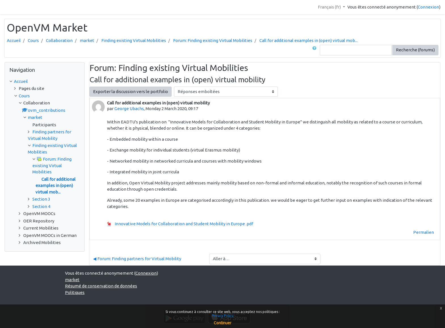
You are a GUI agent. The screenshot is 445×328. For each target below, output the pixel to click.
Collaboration (59, 40)
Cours (33, 40)
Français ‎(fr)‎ (330, 7)
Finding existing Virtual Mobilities (133, 40)
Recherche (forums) (415, 49)
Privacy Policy (222, 316)
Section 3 (41, 199)
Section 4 (41, 206)
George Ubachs (129, 108)
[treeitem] (44, 81)
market (87, 40)
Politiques (75, 292)
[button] (315, 50)
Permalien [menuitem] (423, 232)
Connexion (428, 7)
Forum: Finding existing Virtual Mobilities (212, 40)
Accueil (14, 40)
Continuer (222, 323)
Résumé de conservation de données (101, 285)
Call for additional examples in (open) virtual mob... (308, 40)
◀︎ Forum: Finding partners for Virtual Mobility (137, 258)
